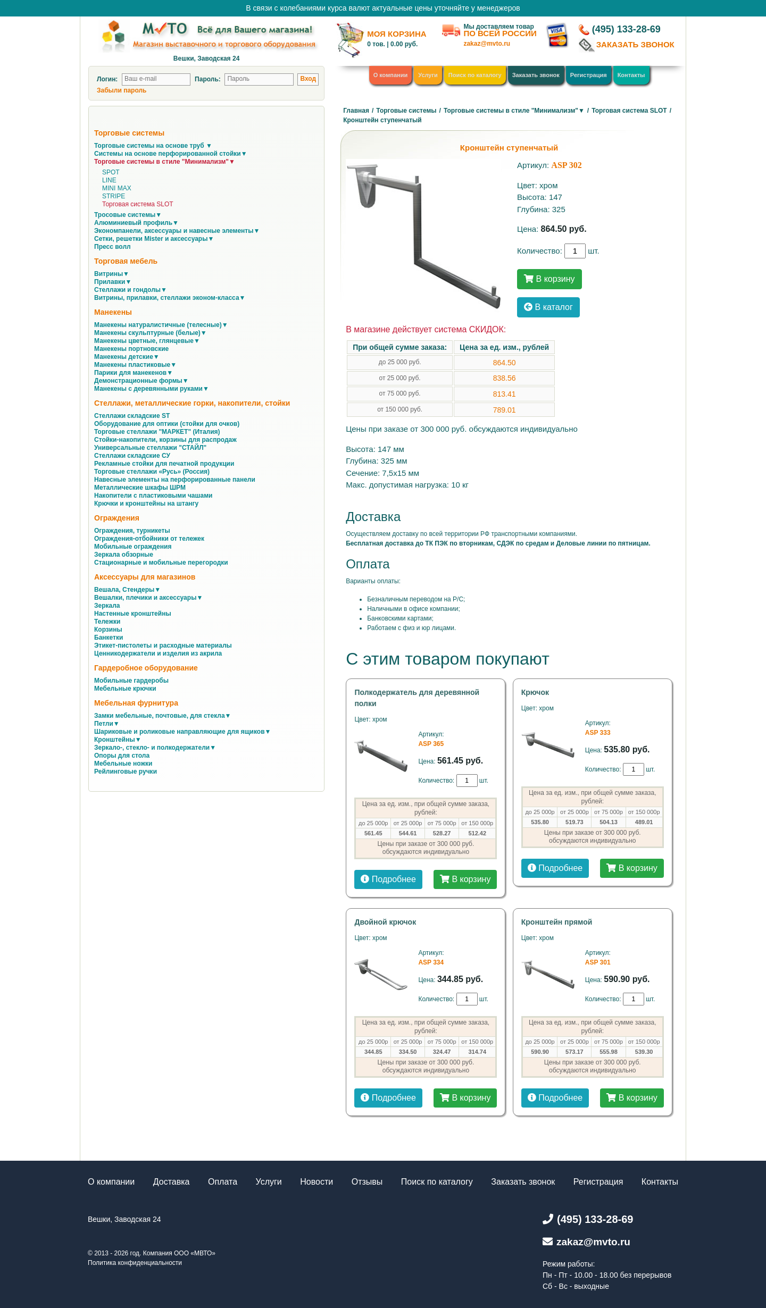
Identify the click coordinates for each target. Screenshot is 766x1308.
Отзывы (367, 1181)
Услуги (428, 75)
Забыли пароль (121, 90)
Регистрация (588, 75)
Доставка (171, 1181)
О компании (390, 75)
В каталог (548, 307)
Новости (316, 1181)
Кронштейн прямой (557, 922)
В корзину (549, 278)
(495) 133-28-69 (626, 29)
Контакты (631, 75)
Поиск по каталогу (475, 75)
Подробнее (388, 879)
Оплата (222, 1181)
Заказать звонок (536, 75)
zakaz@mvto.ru (486, 43)
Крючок (535, 692)
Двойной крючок (385, 922)
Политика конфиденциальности (135, 1263)
